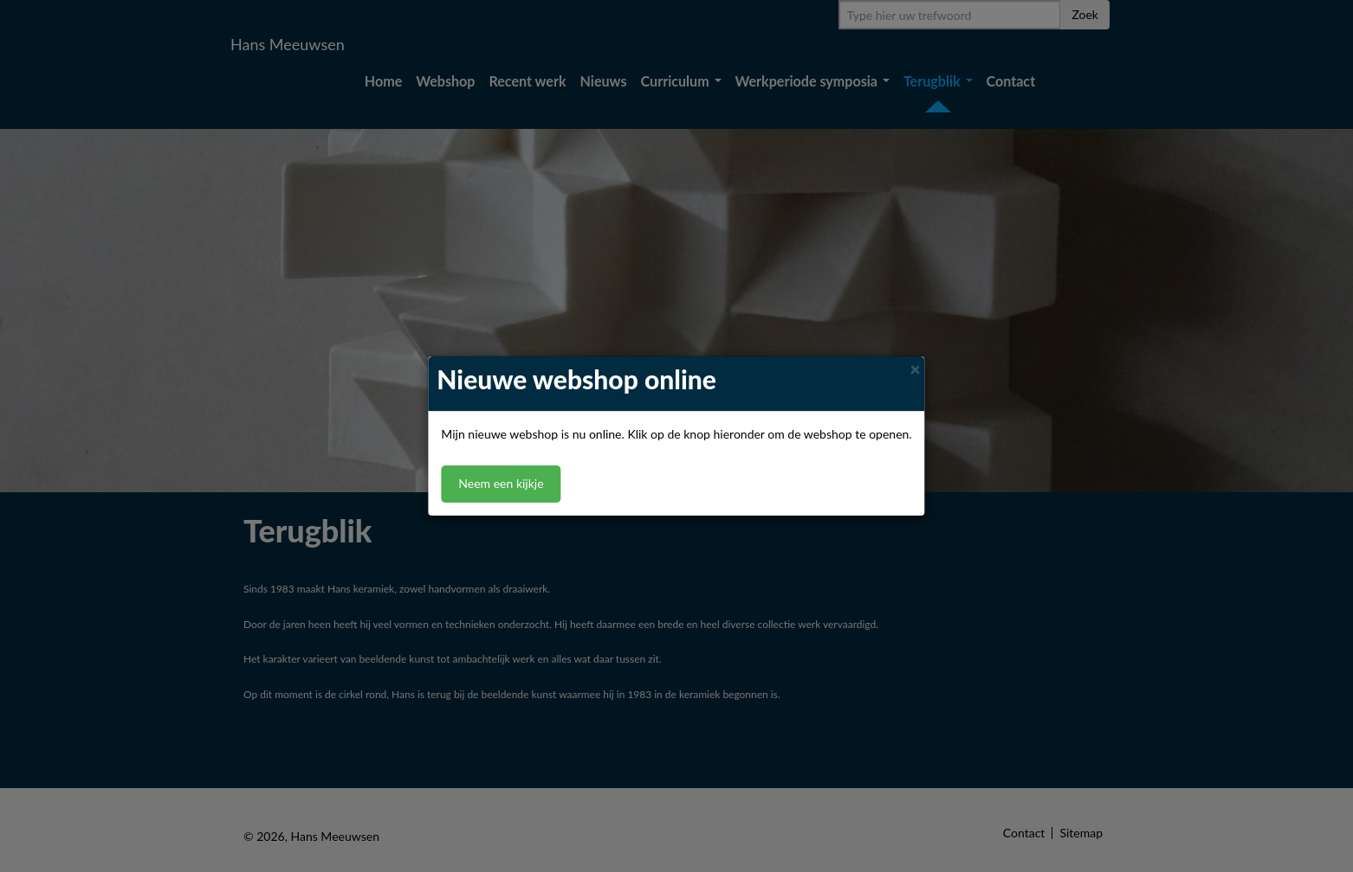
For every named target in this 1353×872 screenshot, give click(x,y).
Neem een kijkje (500, 484)
